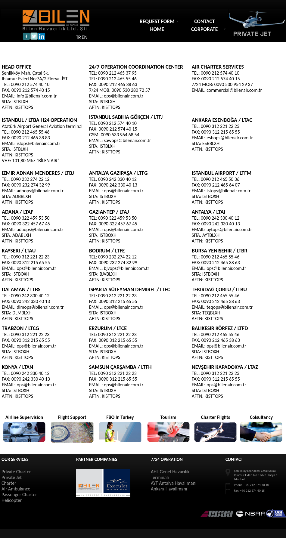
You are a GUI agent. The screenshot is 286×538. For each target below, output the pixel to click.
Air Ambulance (16, 489)
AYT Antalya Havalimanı (173, 483)
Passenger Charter (19, 494)
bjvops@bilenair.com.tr (126, 268)
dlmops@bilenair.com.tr (40, 307)
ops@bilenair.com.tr (123, 96)
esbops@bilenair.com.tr (230, 138)
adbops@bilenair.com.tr (40, 190)
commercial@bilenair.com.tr (234, 90)
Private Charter (16, 472)
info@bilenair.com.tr (37, 96)
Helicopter (12, 500)
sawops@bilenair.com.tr (127, 140)
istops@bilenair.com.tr (228, 190)
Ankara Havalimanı (169, 489)
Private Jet (12, 477)
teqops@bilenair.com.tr (230, 307)
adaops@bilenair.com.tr (40, 229)
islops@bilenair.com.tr (38, 143)
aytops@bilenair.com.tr (229, 229)
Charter (9, 483)
